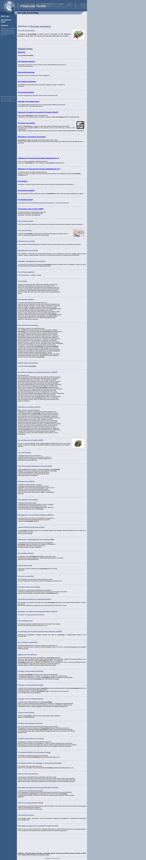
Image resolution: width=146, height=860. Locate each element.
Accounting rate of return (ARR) (30, 209)
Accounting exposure (26, 61)
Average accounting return (28, 101)
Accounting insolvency (27, 82)
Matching (21, 52)
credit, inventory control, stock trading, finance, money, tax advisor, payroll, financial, (8, 98)
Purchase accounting (26, 123)
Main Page (5, 16)
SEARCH (4, 26)
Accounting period (25, 200)
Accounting (22, 181)
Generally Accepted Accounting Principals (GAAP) (38, 112)
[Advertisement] (8, 63)
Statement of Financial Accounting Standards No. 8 (38, 158)
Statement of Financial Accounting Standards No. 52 (39, 169)
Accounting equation (26, 190)
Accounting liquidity (26, 92)
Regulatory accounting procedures (32, 137)
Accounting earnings (26, 72)
